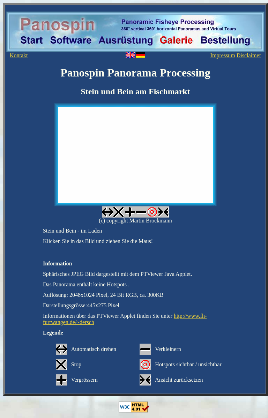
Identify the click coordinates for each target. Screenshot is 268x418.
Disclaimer (249, 55)
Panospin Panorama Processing (135, 72)
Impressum (222, 55)
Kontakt (19, 55)
